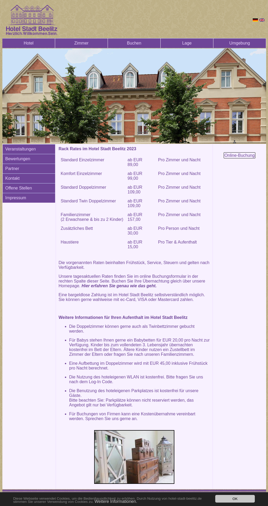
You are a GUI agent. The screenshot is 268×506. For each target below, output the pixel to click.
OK (235, 499)
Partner (12, 168)
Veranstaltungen (20, 149)
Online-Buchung (239, 155)
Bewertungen (17, 159)
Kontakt (12, 178)
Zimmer (81, 43)
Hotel (29, 43)
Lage (187, 43)
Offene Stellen (18, 188)
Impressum (15, 198)
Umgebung (239, 43)
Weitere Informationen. (115, 501)
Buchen (134, 43)
